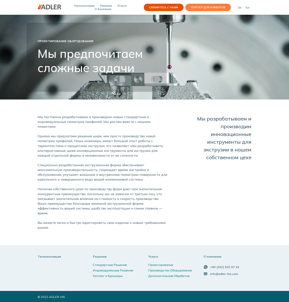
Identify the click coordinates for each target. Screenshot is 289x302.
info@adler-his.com (224, 274)
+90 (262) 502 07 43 (224, 267)
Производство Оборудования (170, 270)
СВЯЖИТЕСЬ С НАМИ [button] (163, 7)
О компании (103, 9)
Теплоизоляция (84, 5)
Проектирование (160, 265)
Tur (247, 7)
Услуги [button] (122, 5)
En (239, 7)
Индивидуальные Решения (113, 270)
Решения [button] (106, 5)
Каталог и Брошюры (108, 276)
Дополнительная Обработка (168, 276)
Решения (100, 256)
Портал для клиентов (208, 7)
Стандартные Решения (110, 265)
